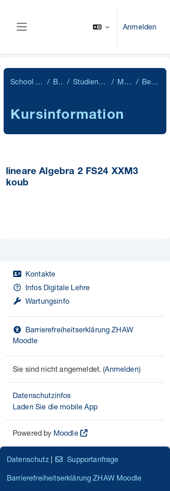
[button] (101, 27)
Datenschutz (28, 459)
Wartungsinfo (41, 301)
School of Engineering (27, 81)
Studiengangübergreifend (90, 81)
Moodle (65, 432)
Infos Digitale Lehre (51, 287)
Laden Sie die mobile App (55, 406)
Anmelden (139, 26)
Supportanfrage (86, 459)
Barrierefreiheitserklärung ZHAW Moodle (74, 477)
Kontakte (34, 273)
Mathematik (124, 81)
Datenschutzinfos (42, 395)
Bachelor (58, 81)
